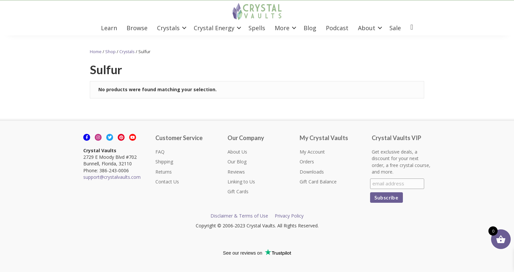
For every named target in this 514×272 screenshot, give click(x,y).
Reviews (236, 172)
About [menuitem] (366, 28)
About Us (237, 152)
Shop (110, 51)
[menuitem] (412, 27)
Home (96, 51)
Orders (307, 161)
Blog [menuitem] (310, 28)
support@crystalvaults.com (112, 177)
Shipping (164, 161)
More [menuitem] (282, 28)
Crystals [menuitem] (168, 28)
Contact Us (167, 181)
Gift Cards (237, 191)
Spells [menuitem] (256, 28)
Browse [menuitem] (137, 28)
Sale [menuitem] (395, 28)
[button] (184, 27)
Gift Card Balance (318, 181)
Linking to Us (241, 181)
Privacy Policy (289, 216)
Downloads (312, 172)
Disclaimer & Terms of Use (239, 216)
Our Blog (237, 161)
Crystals (127, 51)
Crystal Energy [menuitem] (214, 28)
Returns (163, 172)
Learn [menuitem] (109, 28)
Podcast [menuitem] (337, 28)
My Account (312, 152)
